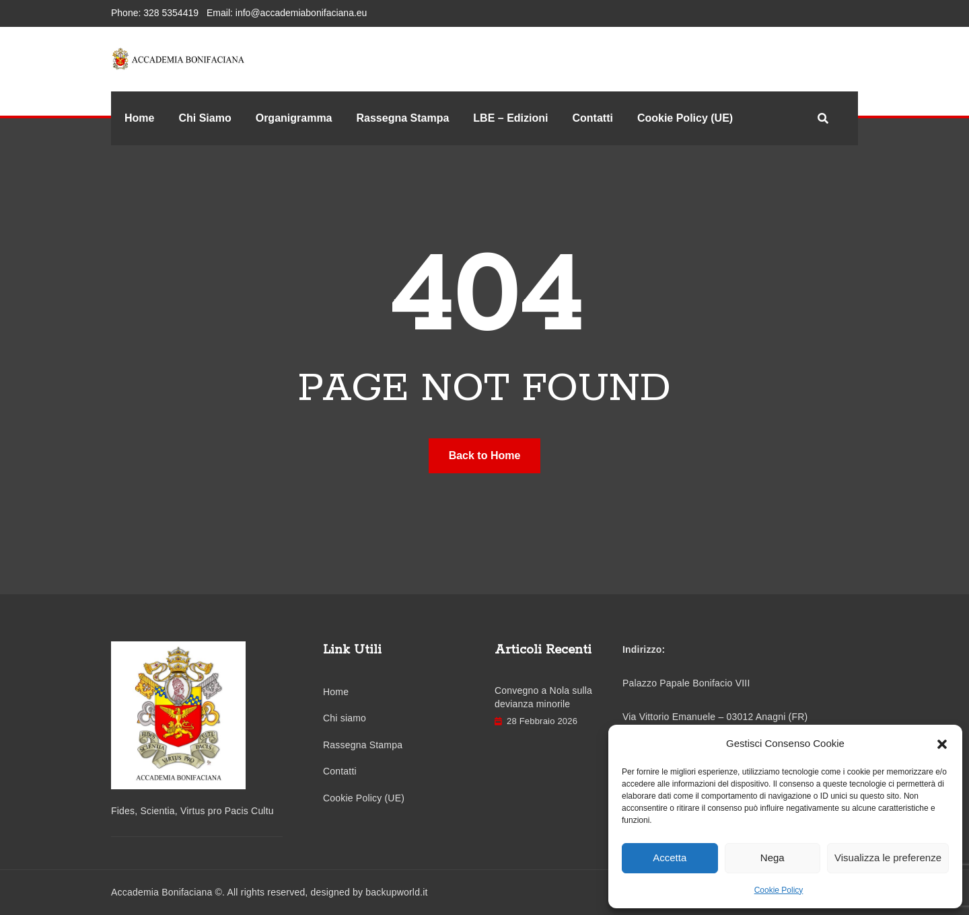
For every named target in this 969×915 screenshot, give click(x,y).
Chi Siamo (204, 118)
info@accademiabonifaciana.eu (301, 12)
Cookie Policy (778, 890)
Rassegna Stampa (403, 118)
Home (139, 118)
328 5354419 (171, 12)
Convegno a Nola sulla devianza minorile (543, 697)
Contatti (592, 118)
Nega (772, 857)
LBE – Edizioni (510, 118)
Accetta (669, 857)
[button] (942, 743)
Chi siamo (344, 718)
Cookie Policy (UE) (685, 118)
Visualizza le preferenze (887, 857)
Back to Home (485, 455)
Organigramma (294, 118)
